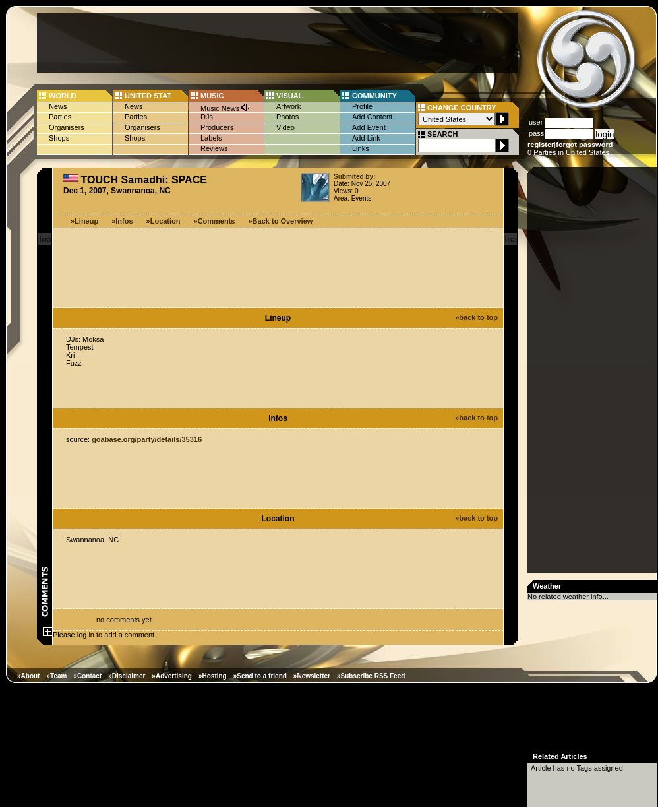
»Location (163, 221)
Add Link (366, 138)
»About (28, 676)
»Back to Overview (281, 221)
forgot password (584, 144)
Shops (59, 138)
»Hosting (212, 676)
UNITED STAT (148, 96)
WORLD (62, 96)
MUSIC (212, 96)
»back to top (476, 317)
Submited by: (354, 176)
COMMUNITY (374, 96)
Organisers (66, 127)
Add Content (372, 117)
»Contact (87, 676)
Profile (362, 106)
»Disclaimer (126, 676)
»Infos (122, 221)
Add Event (369, 127)
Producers (216, 127)
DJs (206, 117)
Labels (211, 138)
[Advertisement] (278, 43)
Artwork (288, 106)
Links (360, 148)
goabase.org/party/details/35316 (147, 439)
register (540, 144)
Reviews (214, 148)
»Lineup (84, 221)
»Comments (214, 221)
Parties (60, 117)
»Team (56, 676)
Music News (225, 107)
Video (285, 127)
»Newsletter (311, 676)
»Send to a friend (260, 676)
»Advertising (172, 676)
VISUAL (289, 96)
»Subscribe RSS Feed (371, 676)
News (58, 106)
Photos (287, 117)
